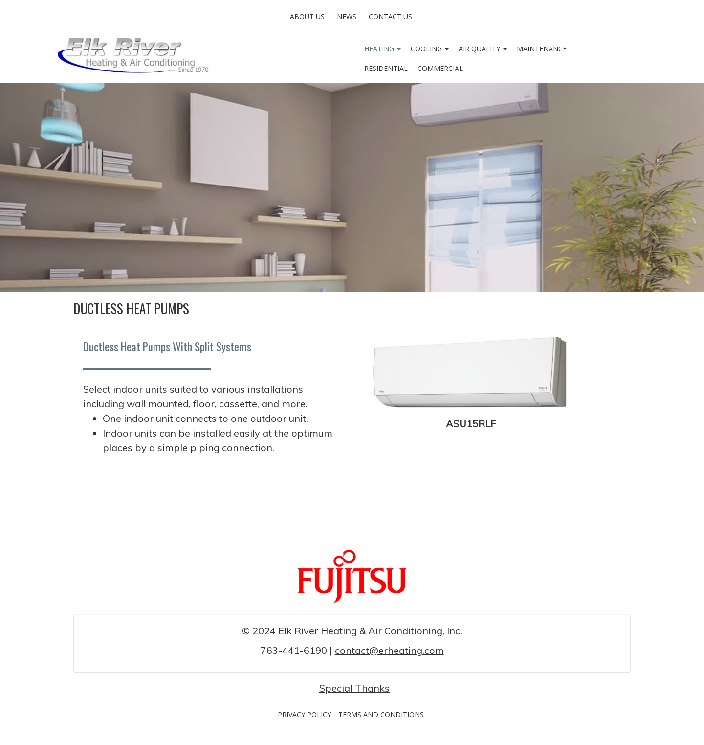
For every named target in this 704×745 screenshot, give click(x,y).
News (346, 16)
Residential (386, 68)
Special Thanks (354, 688)
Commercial (440, 68)
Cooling (430, 48)
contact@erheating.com (389, 650)
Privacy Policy (304, 714)
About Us (307, 16)
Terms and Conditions (381, 714)
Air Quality (483, 48)
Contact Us (390, 16)
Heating (382, 48)
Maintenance (542, 48)
